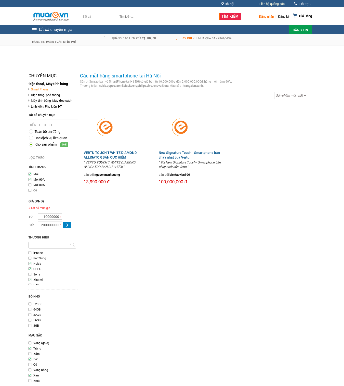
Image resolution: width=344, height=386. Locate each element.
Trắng (37, 348)
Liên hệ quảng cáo (272, 3)
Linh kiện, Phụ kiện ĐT (46, 106)
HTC (36, 285)
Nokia (37, 263)
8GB (36, 325)
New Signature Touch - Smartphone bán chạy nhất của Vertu (189, 154)
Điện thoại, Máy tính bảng (48, 83)
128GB (37, 304)
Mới (36, 174)
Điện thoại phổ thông (45, 95)
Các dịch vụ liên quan (51, 138)
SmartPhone (39, 89)
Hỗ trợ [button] (303, 4)
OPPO (37, 269)
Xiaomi (38, 280)
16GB (37, 320)
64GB (37, 309)
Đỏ (35, 364)
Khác (36, 381)
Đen (36, 359)
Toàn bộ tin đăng (47, 131)
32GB (37, 315)
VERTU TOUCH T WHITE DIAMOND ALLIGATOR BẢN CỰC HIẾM (110, 154)
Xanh (36, 375)
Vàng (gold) (41, 343)
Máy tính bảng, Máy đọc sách (51, 100)
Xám (36, 354)
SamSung (39, 258)
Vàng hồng (40, 370)
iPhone (38, 253)
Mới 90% (39, 179)
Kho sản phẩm (46, 144)
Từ (30, 216)
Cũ (35, 190)
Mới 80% (39, 185)
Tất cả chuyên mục (41, 114)
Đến (31, 225)
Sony (36, 274)
